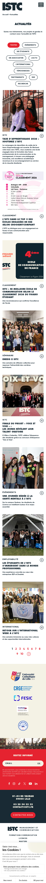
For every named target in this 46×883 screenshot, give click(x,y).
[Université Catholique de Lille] (23, 676)
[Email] (21, 763)
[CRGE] (23, 688)
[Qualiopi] (23, 711)
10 (21, 654)
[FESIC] (23, 698)
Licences (23, 838)
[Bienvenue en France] (23, 726)
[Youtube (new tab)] (30, 784)
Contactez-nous (23, 815)
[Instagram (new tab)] (14, 783)
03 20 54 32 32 (23, 804)
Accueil (5, 14)
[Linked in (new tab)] (36, 783)
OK (38, 763)
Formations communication (23, 835)
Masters (23, 841)
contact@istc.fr (23, 807)
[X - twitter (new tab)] (24, 783)
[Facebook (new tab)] (9, 783)
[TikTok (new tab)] (19, 783)
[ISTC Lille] (12, 6)
